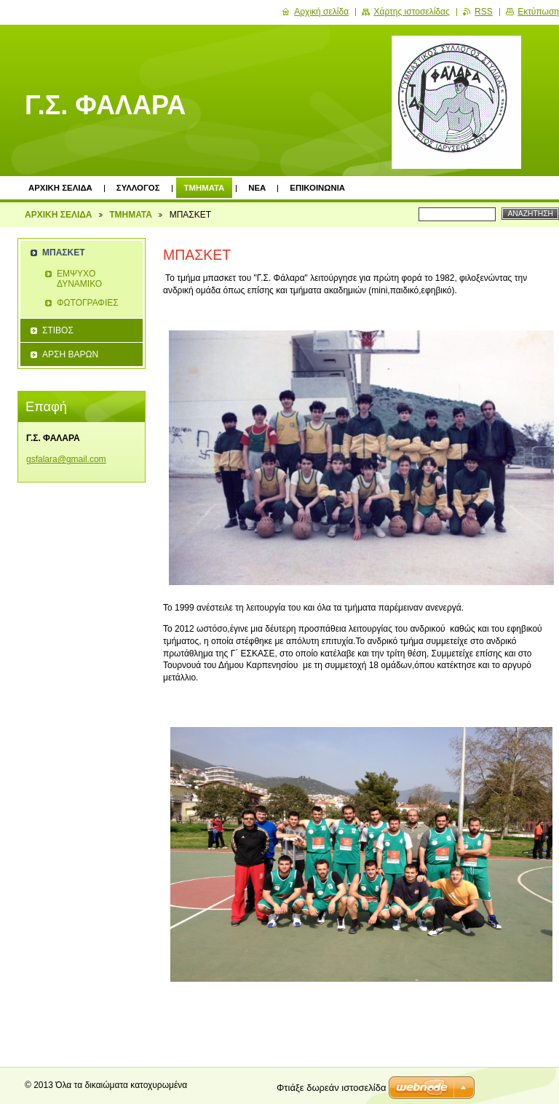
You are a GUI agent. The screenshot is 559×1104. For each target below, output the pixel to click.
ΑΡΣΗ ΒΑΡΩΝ (70, 354)
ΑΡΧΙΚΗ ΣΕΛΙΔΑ (60, 187)
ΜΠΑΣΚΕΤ (63, 252)
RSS (484, 12)
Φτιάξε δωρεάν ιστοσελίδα (331, 1087)
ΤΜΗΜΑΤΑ (204, 187)
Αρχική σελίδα (321, 12)
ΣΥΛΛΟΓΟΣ (138, 187)
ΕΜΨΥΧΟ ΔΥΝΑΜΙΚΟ (79, 279)
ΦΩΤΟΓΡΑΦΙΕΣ (88, 303)
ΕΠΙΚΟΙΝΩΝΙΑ (317, 187)
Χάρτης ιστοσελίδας (411, 12)
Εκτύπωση (538, 12)
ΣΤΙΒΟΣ (58, 330)
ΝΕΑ (257, 187)
